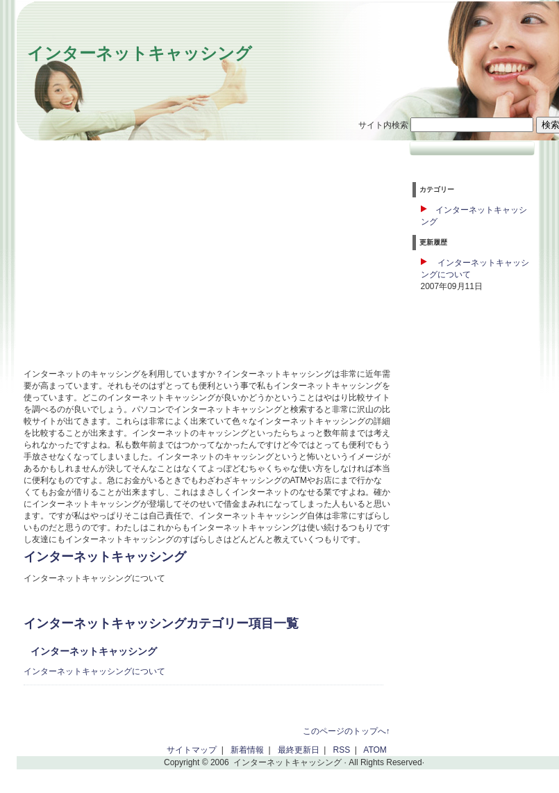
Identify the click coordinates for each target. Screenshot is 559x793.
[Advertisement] (140, 261)
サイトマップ (192, 750)
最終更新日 (298, 750)
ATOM (375, 750)
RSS (342, 750)
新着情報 (247, 750)
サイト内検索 (383, 125)
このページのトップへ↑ (346, 731)
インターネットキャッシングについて (94, 671)
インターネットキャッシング (139, 53)
